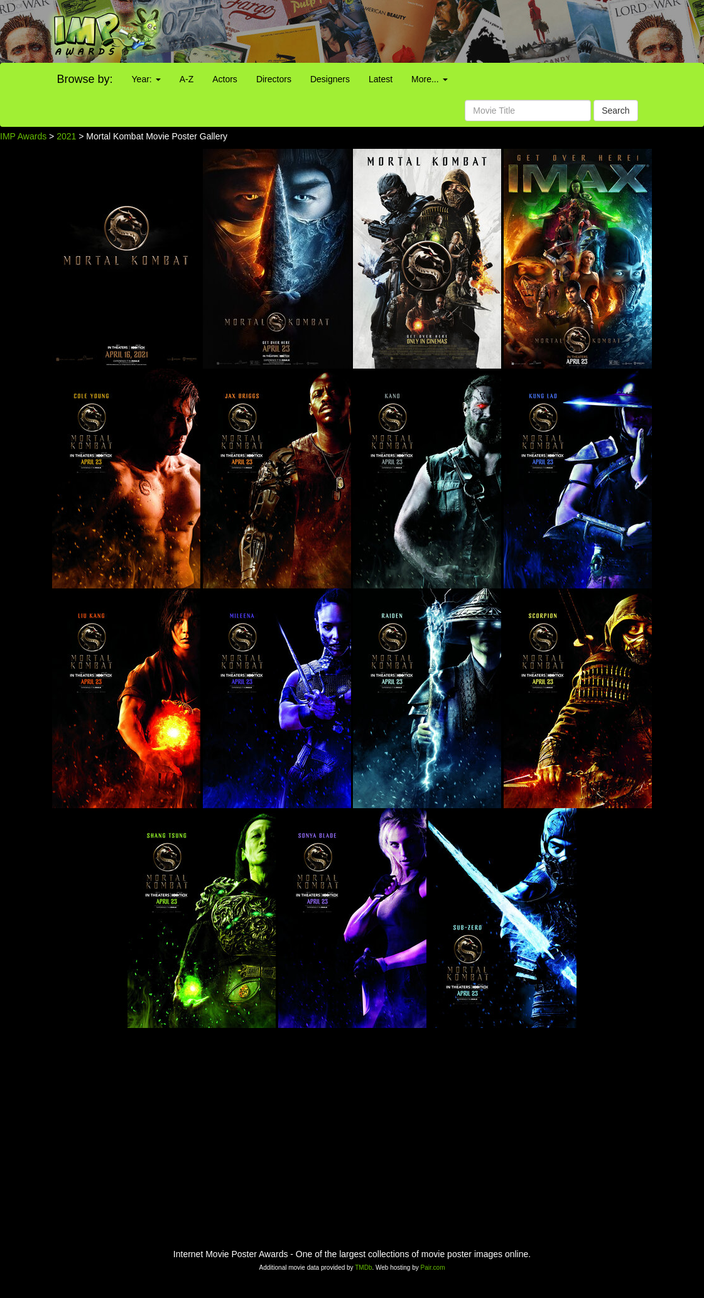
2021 (66, 136)
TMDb (363, 1267)
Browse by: (85, 79)
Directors (273, 79)
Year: (146, 79)
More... (429, 79)
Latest (381, 79)
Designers (330, 79)
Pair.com (433, 1267)
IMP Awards (23, 136)
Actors (224, 79)
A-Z (187, 79)
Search (615, 110)
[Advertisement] (440, 31)
